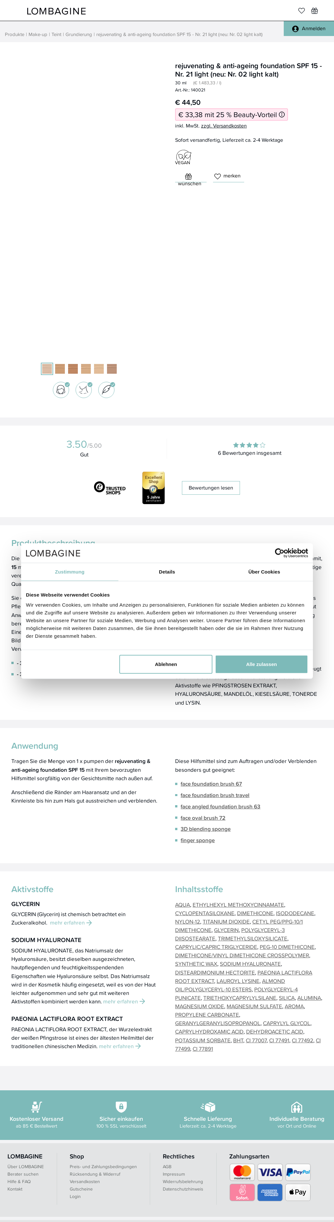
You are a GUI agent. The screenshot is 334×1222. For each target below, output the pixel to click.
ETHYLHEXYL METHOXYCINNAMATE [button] (238, 905)
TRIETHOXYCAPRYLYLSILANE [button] (239, 998)
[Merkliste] (301, 10)
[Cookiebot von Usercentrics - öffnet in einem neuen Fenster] (279, 553)
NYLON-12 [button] (187, 921)
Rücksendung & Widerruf (95, 1174)
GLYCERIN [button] (226, 930)
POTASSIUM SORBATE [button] (203, 1040)
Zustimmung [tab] (70, 571)
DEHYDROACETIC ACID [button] (274, 1031)
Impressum (174, 1174)
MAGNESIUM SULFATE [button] (254, 1006)
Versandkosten (85, 1181)
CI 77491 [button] (279, 1040)
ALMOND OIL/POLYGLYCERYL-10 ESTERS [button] (230, 985)
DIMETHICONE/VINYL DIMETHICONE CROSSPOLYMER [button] (242, 955)
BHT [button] (238, 1040)
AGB (167, 1166)
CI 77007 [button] (256, 1040)
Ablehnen (166, 664)
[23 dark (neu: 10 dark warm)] (73, 369)
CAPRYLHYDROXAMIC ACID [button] (209, 1031)
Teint (56, 34)
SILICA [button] (287, 998)
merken (227, 175)
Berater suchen (23, 1174)
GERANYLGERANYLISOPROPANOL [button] (217, 1023)
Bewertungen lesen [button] (211, 487)
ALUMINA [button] (309, 998)
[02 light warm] (99, 369)
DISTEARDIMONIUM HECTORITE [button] (215, 972)
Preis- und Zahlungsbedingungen (103, 1166)
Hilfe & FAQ (19, 1181)
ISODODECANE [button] (295, 913)
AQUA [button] (182, 905)
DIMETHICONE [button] (255, 913)
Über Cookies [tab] (264, 571)
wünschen (189, 178)
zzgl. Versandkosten (224, 125)
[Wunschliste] (314, 10)
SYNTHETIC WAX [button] (196, 964)
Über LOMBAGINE (25, 1166)
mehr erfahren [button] (71, 922)
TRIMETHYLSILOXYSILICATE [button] (252, 938)
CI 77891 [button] (203, 1049)
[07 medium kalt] (112, 369)
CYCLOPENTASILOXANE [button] (204, 913)
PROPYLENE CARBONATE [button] (207, 1014)
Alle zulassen (261, 664)
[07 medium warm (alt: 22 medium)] (60, 369)
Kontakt (14, 1189)
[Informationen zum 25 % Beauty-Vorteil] (282, 114)
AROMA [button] (294, 1006)
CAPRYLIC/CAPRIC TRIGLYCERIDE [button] (216, 947)
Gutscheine (81, 1189)
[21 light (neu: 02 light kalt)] (47, 369)
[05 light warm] (86, 369)
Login (75, 1196)
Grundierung (79, 34)
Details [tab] (167, 571)
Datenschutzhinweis (183, 1189)
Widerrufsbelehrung (183, 1181)
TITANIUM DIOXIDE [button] (226, 921)
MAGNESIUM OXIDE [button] (199, 1006)
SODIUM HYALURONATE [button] (250, 964)
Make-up (38, 34)
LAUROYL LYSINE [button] (238, 981)
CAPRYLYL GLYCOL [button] (286, 1023)
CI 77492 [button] (302, 1040)
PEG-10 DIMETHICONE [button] (287, 947)
